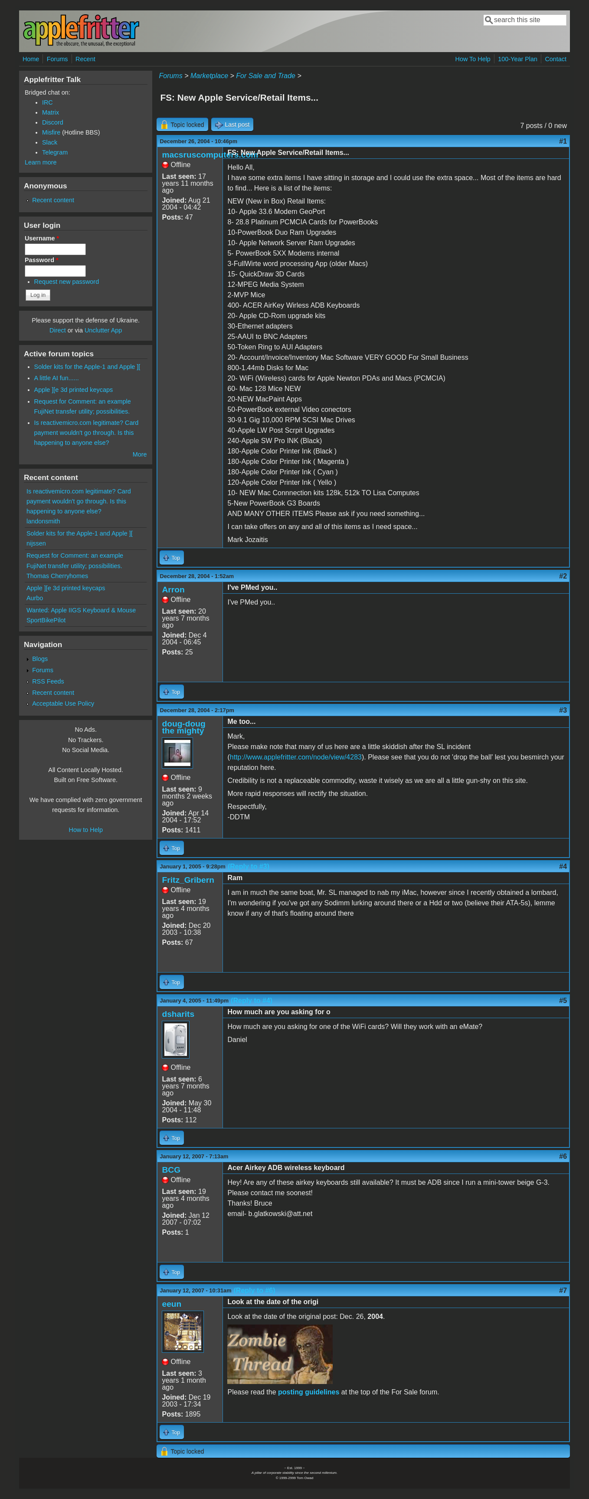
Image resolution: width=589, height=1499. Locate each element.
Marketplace (209, 75)
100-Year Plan (517, 59)
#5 (563, 1000)
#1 (563, 141)
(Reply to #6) (254, 1290)
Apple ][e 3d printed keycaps (73, 389)
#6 (563, 1156)
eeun (171, 1303)
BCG (171, 1169)
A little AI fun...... (56, 378)
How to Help (86, 829)
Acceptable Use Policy (63, 703)
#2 (563, 576)
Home (31, 59)
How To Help (473, 59)
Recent (85, 59)
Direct (57, 330)
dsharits (178, 1014)
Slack (49, 142)
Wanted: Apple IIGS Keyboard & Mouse (81, 610)
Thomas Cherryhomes (57, 575)
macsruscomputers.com (210, 154)
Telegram (55, 152)
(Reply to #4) (251, 1000)
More (140, 454)
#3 (563, 710)
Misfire (51, 132)
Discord (52, 122)
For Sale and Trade (265, 75)
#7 (563, 1290)
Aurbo (34, 598)
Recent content (53, 200)
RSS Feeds (48, 681)
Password (42, 259)
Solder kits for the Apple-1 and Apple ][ (87, 366)
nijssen (36, 543)
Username (42, 238)
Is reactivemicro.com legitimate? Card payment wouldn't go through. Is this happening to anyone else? (86, 432)
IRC (47, 102)
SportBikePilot (45, 620)
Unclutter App (103, 330)
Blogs (40, 658)
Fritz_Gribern (188, 879)
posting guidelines (308, 1392)
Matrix (50, 112)
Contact (555, 59)
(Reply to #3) (248, 866)
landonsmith (43, 521)
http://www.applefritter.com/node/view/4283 (296, 757)
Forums (57, 59)
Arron (173, 589)
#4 (563, 866)
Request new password (66, 281)
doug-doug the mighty (183, 727)
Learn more (41, 162)
